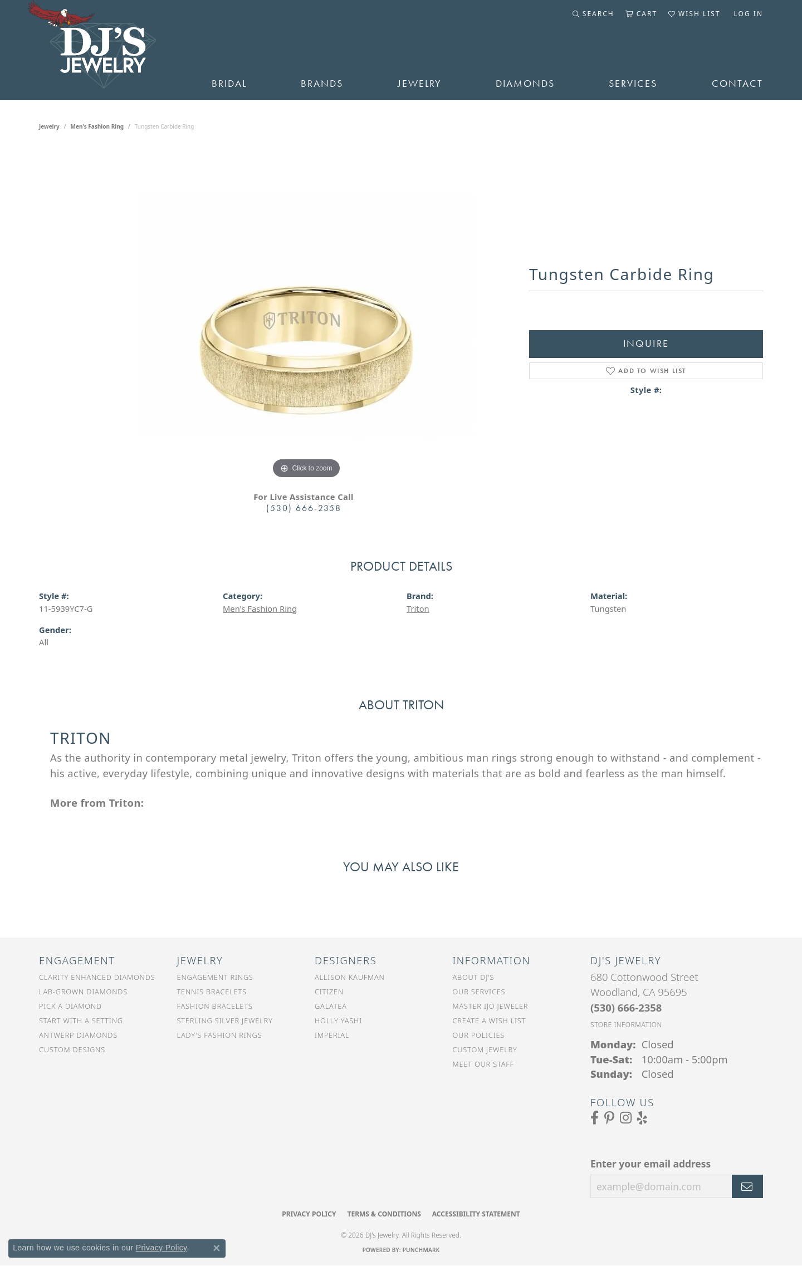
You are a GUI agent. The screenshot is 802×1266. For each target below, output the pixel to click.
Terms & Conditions (383, 1214)
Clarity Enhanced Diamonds (97, 977)
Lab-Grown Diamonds (83, 992)
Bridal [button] (229, 83)
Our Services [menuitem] (479, 992)
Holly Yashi (338, 1020)
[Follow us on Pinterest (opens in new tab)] (609, 1118)
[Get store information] (626, 1024)
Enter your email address (650, 1163)
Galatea (331, 1006)
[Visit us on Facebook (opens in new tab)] (594, 1118)
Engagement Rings (215, 977)
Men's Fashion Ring (97, 126)
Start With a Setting (81, 1020)
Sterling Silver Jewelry (225, 1020)
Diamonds (525, 83)
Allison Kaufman (350, 977)
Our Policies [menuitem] (479, 1035)
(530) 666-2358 (303, 508)
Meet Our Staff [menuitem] (483, 1064)
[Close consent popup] (216, 1248)
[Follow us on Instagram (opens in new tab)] (626, 1118)
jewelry (49, 126)
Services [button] (633, 83)
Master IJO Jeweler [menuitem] (491, 1006)
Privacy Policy (309, 1214)
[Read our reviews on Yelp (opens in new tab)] (642, 1118)
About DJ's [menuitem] (474, 977)
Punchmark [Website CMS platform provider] (421, 1250)
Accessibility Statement (476, 1214)
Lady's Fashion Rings (219, 1035)
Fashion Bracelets (215, 1006)
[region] (306, 315)
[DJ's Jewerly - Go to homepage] (108, 50)
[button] (593, 14)
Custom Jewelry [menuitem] (485, 1049)
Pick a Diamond (70, 1006)
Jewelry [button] (420, 83)
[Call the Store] (626, 1007)
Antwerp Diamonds (78, 1035)
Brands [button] (322, 83)
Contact (737, 83)
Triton (418, 608)
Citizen (329, 992)
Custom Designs (72, 1049)
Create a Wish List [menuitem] (489, 1020)
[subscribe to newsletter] (747, 1186)
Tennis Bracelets (212, 992)
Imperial (332, 1035)
